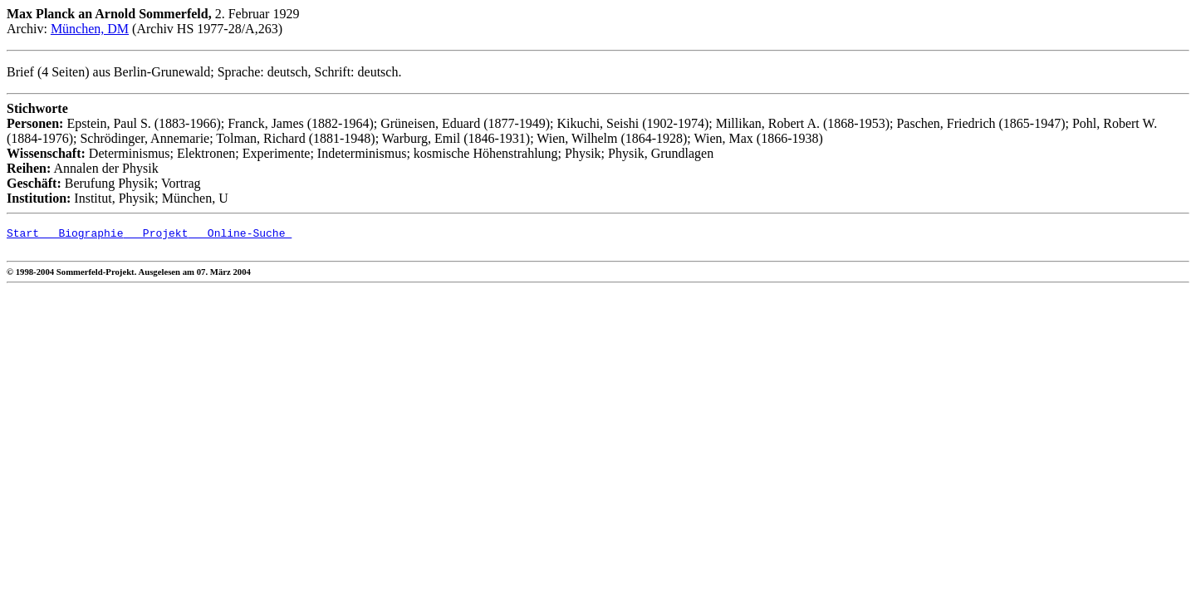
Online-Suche (240, 235)
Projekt (155, 235)
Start (23, 235)
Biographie (81, 235)
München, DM (90, 29)
